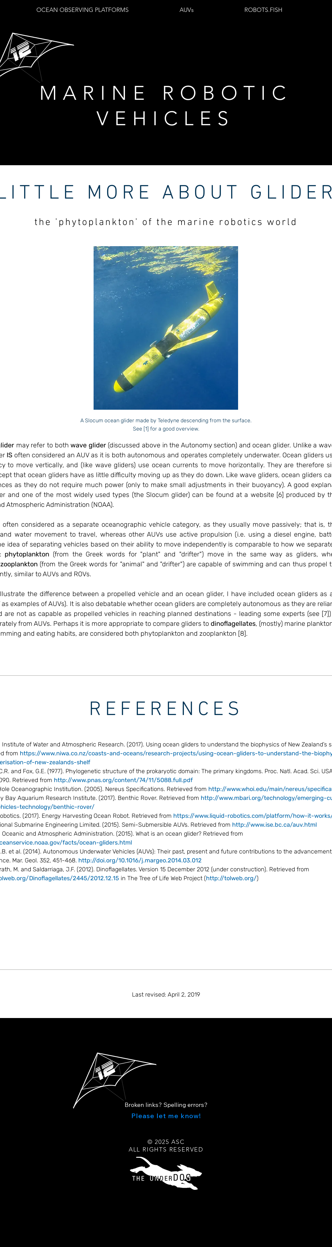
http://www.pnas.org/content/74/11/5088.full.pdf (123, 780)
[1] (146, 429)
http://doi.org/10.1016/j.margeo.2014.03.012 (140, 860)
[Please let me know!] (166, 1115)
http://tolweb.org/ (231, 878)
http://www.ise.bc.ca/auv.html (274, 824)
